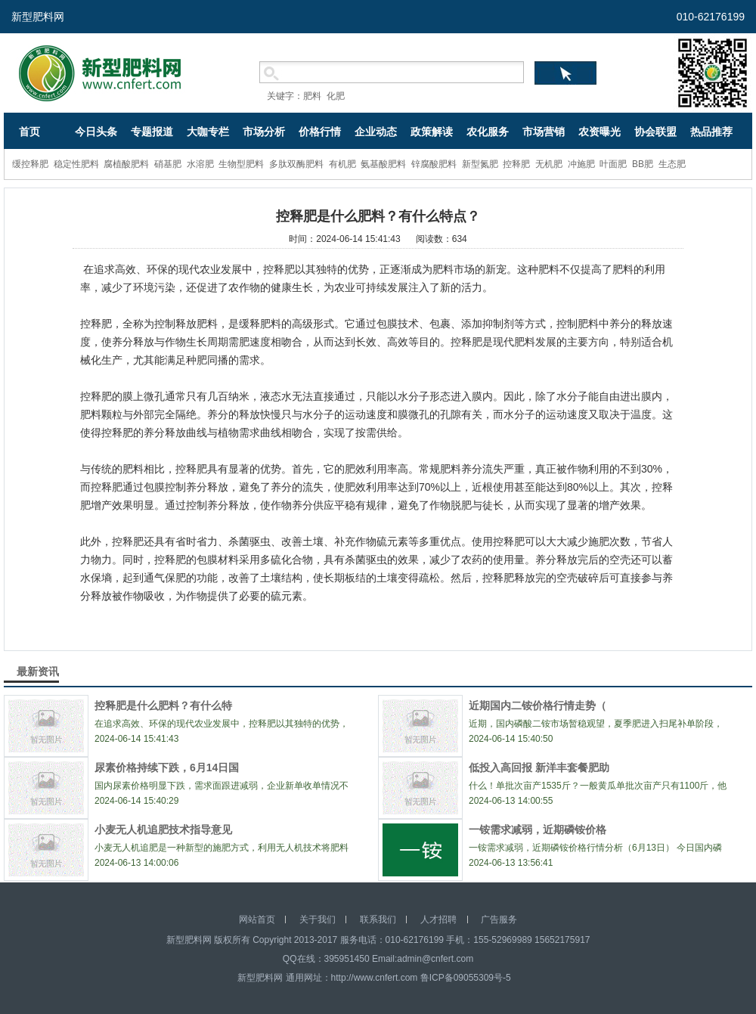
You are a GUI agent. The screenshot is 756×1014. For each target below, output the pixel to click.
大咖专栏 (208, 132)
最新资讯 (38, 671)
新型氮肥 (480, 164)
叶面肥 (613, 164)
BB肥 (642, 164)
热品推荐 (711, 132)
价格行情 (320, 132)
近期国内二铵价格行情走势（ (537, 705)
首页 (29, 132)
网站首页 (257, 919)
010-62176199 (711, 17)
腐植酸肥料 (126, 164)
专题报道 (152, 132)
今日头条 (96, 132)
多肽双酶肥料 (296, 164)
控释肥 (516, 164)
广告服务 (499, 919)
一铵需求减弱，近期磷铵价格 (537, 829)
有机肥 (342, 164)
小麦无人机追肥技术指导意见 (163, 829)
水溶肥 (200, 164)
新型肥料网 (37, 17)
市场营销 (543, 132)
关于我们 (317, 919)
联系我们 (378, 919)
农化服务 (487, 132)
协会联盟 (655, 132)
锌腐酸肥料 (434, 164)
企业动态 (376, 132)
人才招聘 (438, 919)
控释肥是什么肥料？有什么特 (163, 705)
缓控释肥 (30, 164)
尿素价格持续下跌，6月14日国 (166, 767)
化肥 (336, 96)
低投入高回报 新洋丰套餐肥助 (539, 767)
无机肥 (548, 164)
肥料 (312, 96)
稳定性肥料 (76, 164)
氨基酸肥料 (383, 164)
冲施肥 (581, 164)
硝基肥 (167, 164)
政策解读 (432, 132)
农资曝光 (599, 132)
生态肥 (672, 164)
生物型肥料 (241, 164)
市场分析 (264, 132)
